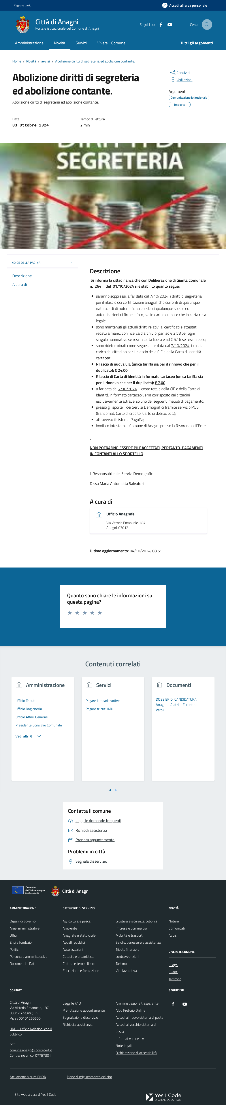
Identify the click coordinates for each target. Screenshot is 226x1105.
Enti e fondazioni (22, 942)
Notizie (174, 921)
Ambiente (70, 928)
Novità (59, 43)
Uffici (13, 935)
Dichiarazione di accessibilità (136, 1053)
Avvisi (173, 935)
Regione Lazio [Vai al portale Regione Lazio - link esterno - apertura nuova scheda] (22, 5)
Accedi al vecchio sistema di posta (136, 1028)
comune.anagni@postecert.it (31, 1050)
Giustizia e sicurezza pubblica (136, 921)
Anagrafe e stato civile (79, 935)
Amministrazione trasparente (137, 1003)
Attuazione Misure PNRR (28, 1077)
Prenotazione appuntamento (84, 1010)
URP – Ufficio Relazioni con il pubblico (31, 1031)
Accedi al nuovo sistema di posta (139, 1017)
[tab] (110, 791)
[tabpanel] (43, 731)
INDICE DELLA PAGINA (42, 262)
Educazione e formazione (81, 970)
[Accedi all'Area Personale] (184, 5)
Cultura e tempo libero (79, 963)
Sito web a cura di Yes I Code (35, 1094)
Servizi (81, 43)
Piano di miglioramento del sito (89, 1077)
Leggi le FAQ (72, 1003)
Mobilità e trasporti (129, 935)
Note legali (124, 1045)
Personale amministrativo (28, 956)
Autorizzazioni (73, 949)
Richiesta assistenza (77, 1024)
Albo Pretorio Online (130, 1010)
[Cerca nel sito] (207, 24)
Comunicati (177, 928)
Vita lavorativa (126, 970)
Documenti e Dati (22, 963)
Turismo (121, 963)
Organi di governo (23, 921)
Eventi (173, 972)
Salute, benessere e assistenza (138, 942)
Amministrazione (29, 43)
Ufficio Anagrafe (120, 514)
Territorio (175, 979)
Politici (14, 949)
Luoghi (173, 965)
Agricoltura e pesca (76, 921)
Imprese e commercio (131, 928)
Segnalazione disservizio (80, 1017)
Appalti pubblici (74, 942)
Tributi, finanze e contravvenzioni (127, 953)
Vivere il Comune (111, 43)
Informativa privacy (130, 1038)
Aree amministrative (25, 928)
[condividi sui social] (180, 72)
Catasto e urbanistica (78, 956)
